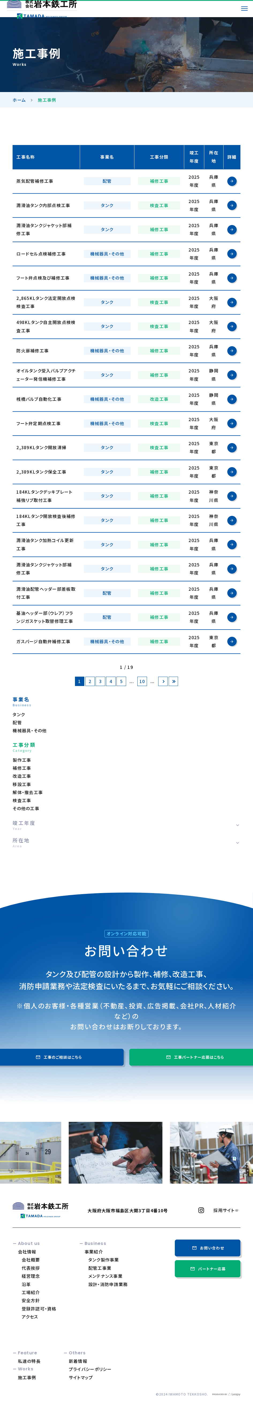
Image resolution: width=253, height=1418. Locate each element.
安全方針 (31, 1300)
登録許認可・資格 (39, 1308)
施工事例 (27, 1377)
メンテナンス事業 (105, 1276)
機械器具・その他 (30, 730)
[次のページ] (163, 681)
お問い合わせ (207, 1248)
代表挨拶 (31, 1268)
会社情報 (27, 1251)
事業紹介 (94, 1251)
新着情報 (78, 1361)
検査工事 (22, 800)
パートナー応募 (207, 1268)
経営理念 (31, 1276)
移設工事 (22, 784)
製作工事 (22, 760)
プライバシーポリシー (90, 1369)
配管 (17, 722)
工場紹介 (31, 1292)
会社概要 (31, 1259)
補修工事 (22, 768)
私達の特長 (29, 1361)
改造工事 (22, 776)
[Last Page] (173, 681)
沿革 (26, 1284)
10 (142, 681)
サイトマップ (81, 1377)
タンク (19, 714)
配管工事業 (99, 1268)
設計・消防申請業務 (108, 1284)
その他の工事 (26, 808)
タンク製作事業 (103, 1259)
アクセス (30, 1316)
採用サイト (224, 1210)
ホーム (19, 100)
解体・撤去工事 (28, 792)
